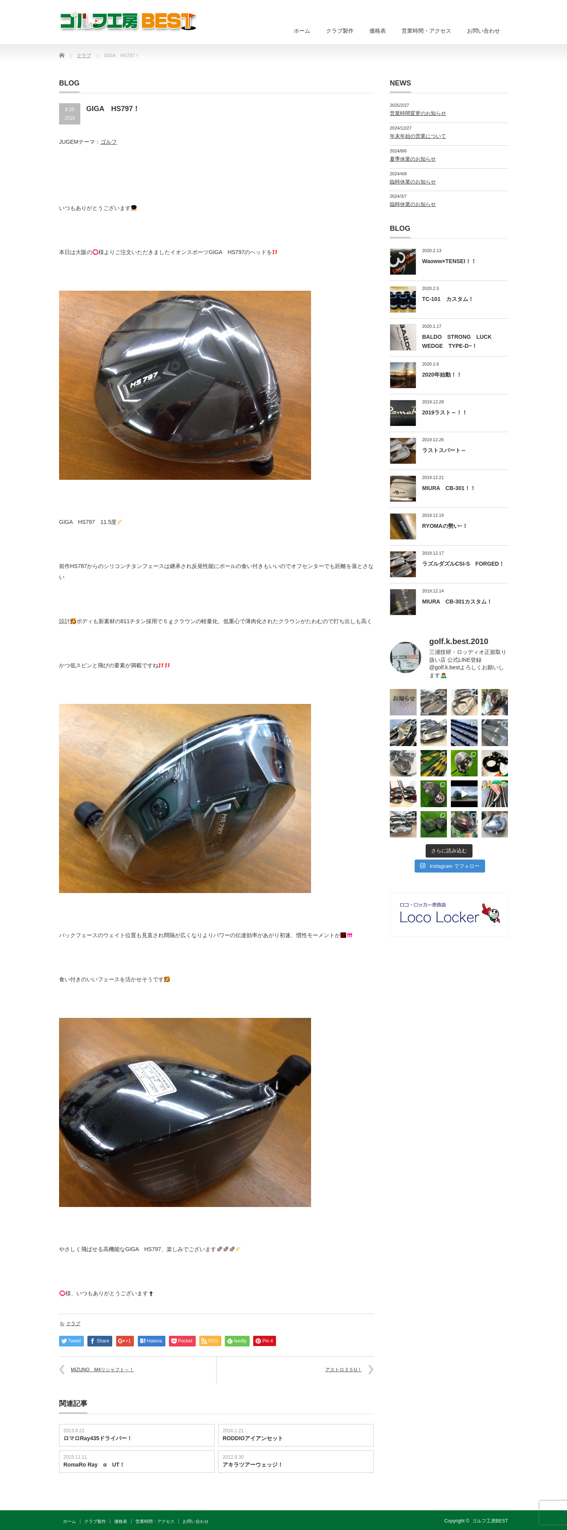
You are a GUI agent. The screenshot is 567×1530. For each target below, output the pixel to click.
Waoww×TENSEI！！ (449, 261)
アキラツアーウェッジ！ (252, 1464)
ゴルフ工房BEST (490, 1521)
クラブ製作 (340, 31)
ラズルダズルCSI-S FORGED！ (463, 564)
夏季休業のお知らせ (413, 159)
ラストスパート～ (444, 450)
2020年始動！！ (442, 374)
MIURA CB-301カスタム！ (457, 601)
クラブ (73, 1323)
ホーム (302, 31)
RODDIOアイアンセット (252, 1438)
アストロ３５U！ (343, 1369)
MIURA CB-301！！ (449, 488)
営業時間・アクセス (426, 31)
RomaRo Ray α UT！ (94, 1464)
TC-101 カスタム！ (448, 299)
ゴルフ (108, 142)
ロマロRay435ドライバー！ (97, 1438)
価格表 (377, 31)
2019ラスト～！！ (444, 412)
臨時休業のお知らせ (413, 182)
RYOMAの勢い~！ (445, 526)
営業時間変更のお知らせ (418, 113)
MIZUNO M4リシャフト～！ (102, 1369)
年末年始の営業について (418, 136)
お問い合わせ (483, 31)
